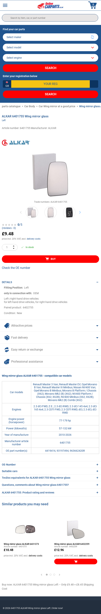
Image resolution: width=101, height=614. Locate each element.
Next (80, 212)
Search (50, 68)
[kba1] (50, 84)
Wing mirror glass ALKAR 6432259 (71, 544)
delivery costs (33, 239)
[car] (50, 57)
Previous (21, 212)
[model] (50, 47)
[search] (50, 18)
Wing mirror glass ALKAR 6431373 (21, 544)
